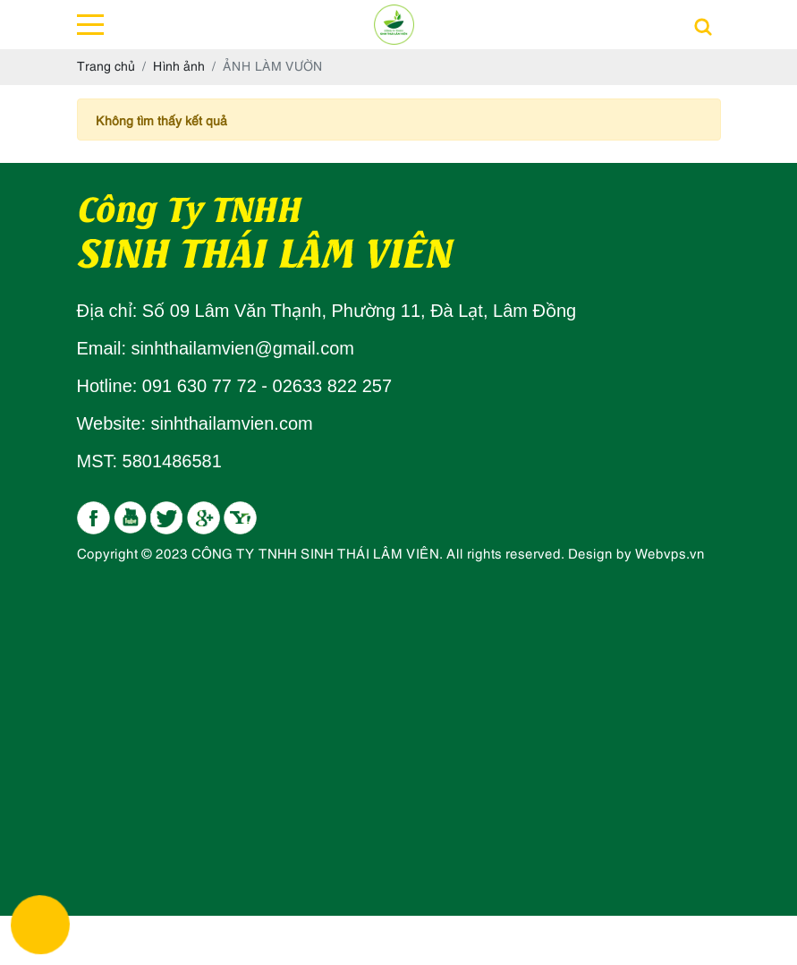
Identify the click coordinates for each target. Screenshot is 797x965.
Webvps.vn (670, 552)
